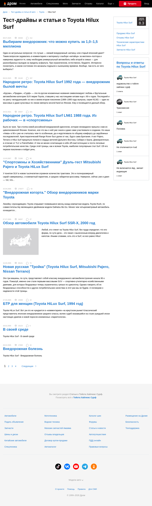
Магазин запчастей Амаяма (57, 428)
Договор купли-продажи (55, 440)
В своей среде (15, 329)
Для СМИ (92, 489)
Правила (82, 489)
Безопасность (132, 422)
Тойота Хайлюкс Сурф (84, 397)
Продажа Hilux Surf (126, 33)
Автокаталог (50, 447)
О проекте (59, 489)
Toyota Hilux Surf (124, 22)
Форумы (93, 422)
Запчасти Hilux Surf (126, 50)
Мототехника (50, 416)
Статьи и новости (97, 428)
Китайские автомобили (15, 440)
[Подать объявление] (130, 4)
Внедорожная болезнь (23, 349)
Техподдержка (132, 428)
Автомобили (36, 3)
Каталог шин (95, 416)
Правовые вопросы (98, 447)
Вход (146, 3)
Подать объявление (14, 422)
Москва (22, 4)
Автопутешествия (97, 434)
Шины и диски (11, 434)
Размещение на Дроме (136, 416)
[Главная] (9, 3)
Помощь (71, 489)
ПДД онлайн (95, 440)
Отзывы (88, 3)
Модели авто (76, 480)
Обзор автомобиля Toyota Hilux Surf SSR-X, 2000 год (49, 223)
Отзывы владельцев (54, 434)
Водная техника (52, 422)
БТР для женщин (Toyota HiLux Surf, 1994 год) (43, 304)
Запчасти (76, 3)
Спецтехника (10, 447)
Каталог (100, 3)
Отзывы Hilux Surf (125, 37)
